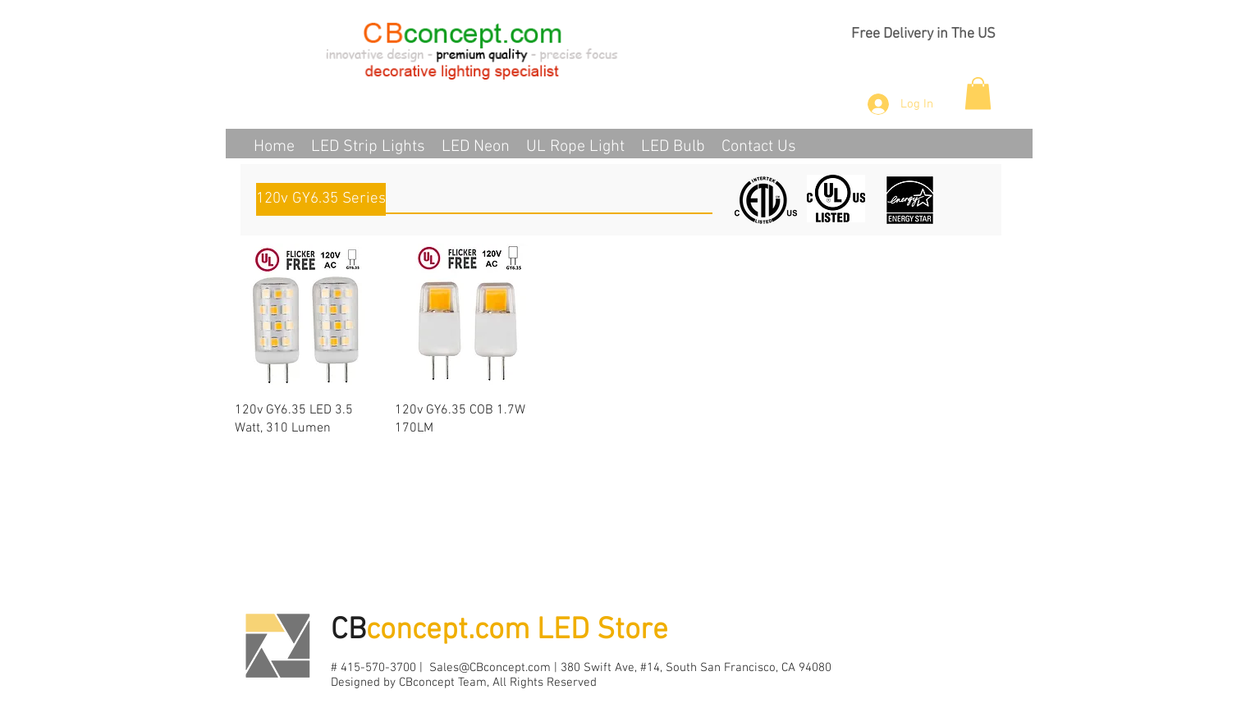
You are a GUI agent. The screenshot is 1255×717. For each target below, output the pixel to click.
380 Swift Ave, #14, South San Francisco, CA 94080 (696, 667)
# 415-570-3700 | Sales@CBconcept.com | (446, 667)
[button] (978, 93)
